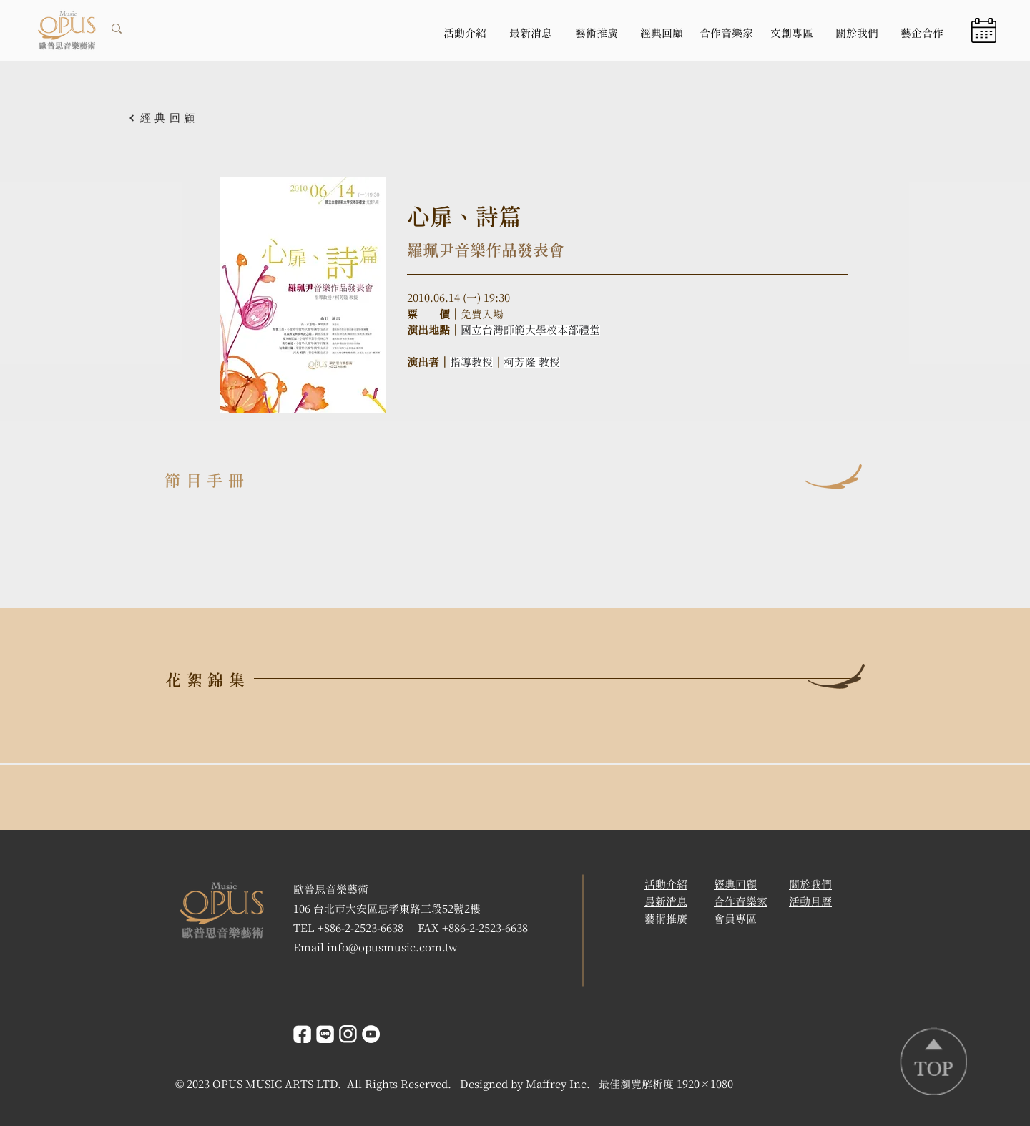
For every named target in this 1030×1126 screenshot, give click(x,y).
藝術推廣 (665, 919)
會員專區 (735, 919)
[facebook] (302, 1034)
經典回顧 (735, 884)
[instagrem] (348, 1034)
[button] (983, 30)
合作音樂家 (740, 901)
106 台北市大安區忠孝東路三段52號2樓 (387, 909)
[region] (986, 30)
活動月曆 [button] (810, 901)
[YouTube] (371, 1034)
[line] (325, 1034)
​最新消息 (665, 901)
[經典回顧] (178, 118)
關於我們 (810, 884)
